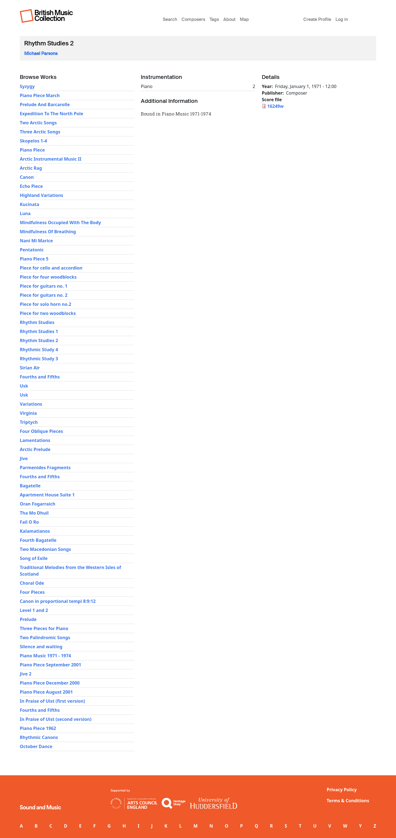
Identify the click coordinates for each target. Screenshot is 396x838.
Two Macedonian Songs (45, 549)
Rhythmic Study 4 (39, 350)
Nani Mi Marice (36, 241)
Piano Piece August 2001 (46, 692)
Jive (24, 458)
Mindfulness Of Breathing (48, 232)
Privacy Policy (342, 790)
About (229, 19)
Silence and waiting (41, 647)
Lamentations (35, 440)
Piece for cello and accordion (51, 268)
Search (170, 19)
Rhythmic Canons (39, 737)
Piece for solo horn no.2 (45, 304)
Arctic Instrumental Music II (50, 159)
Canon (27, 177)
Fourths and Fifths (40, 377)
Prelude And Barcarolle (45, 104)
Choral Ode (32, 583)
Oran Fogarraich (37, 504)
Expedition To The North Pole (51, 114)
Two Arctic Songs (38, 123)
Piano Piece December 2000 (49, 683)
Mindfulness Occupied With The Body (60, 222)
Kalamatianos (35, 531)
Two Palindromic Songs (45, 637)
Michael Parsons (40, 53)
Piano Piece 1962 (38, 728)
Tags (214, 19)
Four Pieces (32, 592)
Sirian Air (30, 368)
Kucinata (29, 204)
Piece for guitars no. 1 (43, 286)
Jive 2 (25, 674)
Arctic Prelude (35, 449)
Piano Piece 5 (34, 259)
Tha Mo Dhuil (34, 513)
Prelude (28, 619)
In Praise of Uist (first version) (52, 701)
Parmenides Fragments (45, 468)
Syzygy (27, 86)
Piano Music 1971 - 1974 (45, 656)
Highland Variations (41, 195)
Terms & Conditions (348, 801)
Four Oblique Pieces (41, 431)
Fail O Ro (29, 522)
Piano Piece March (40, 95)
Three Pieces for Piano (44, 628)
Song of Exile (34, 558)
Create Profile (317, 19)
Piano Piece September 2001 (50, 665)
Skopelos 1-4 (33, 141)
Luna (25, 213)
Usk (24, 386)
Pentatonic (32, 250)
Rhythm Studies (37, 322)
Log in (342, 19)
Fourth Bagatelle (38, 540)
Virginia (28, 413)
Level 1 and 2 (34, 610)
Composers (193, 19)
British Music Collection (53, 15)
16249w (275, 106)
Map (244, 19)
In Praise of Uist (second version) (55, 719)
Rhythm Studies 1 (39, 331)
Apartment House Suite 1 (47, 495)
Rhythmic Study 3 (39, 359)
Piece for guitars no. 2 (43, 295)
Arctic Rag (31, 168)
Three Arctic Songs (40, 132)
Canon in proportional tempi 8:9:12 (58, 601)
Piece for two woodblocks (48, 313)
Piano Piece (32, 150)
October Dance (36, 746)
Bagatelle (30, 486)
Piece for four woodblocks (48, 277)
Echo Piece (31, 186)
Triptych (29, 422)
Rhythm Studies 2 (39, 340)
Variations (31, 404)
